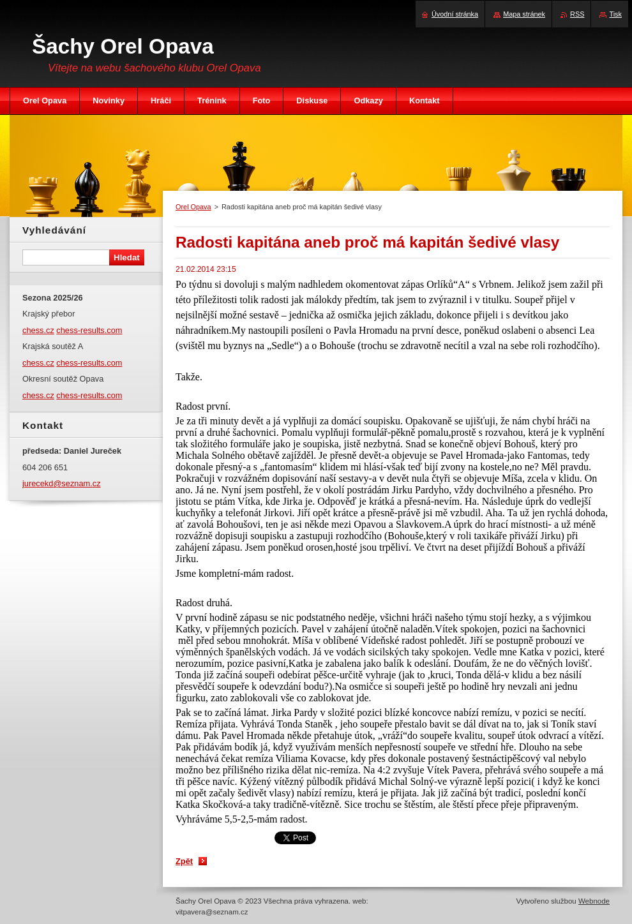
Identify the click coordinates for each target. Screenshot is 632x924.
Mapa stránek (524, 14)
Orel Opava (193, 207)
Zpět (184, 861)
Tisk (615, 14)
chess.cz (38, 330)
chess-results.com (89, 330)
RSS (577, 14)
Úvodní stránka (455, 14)
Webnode (594, 901)
